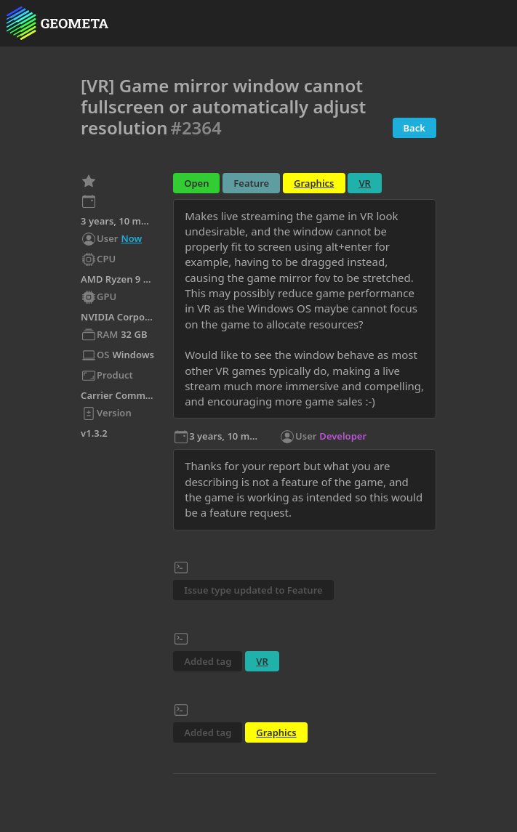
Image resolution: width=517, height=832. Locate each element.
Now (131, 238)
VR (364, 183)
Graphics (314, 183)
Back (414, 127)
